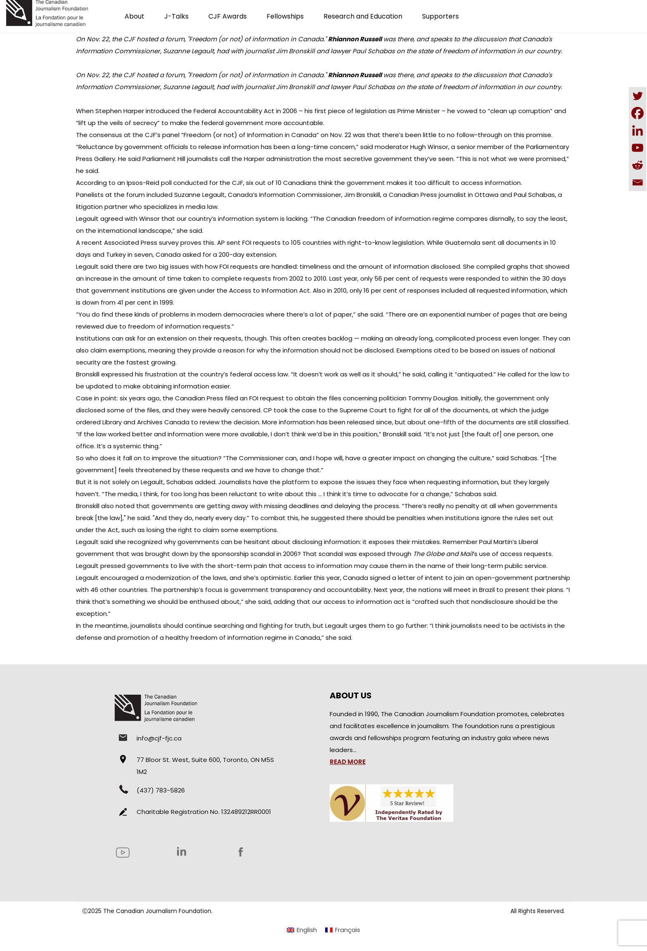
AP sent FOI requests (249, 242)
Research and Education (363, 16)
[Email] (637, 182)
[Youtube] (637, 147)
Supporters (440, 16)
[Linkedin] (637, 130)
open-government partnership (522, 577)
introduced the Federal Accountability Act (210, 110)
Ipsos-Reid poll (149, 182)
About (134, 16)
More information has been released (318, 422)
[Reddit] (637, 165)
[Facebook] (637, 113)
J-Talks (176, 16)
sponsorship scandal (243, 553)
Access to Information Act (269, 290)
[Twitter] (637, 95)
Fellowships (285, 16)
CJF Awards (227, 16)
